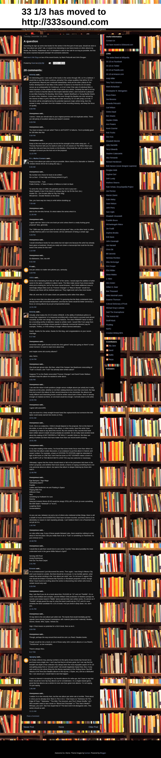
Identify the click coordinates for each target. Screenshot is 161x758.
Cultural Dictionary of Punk (116, 304)
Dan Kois (109, 137)
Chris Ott (109, 249)
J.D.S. (31, 278)
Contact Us (110, 41)
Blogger (103, 753)
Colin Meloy (110, 199)
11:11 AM (32, 711)
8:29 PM (32, 122)
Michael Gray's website (115, 308)
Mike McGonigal (112, 262)
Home (61, 727)
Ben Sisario (110, 116)
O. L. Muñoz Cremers (37, 158)
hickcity (32, 75)
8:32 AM (32, 262)
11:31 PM (33, 609)
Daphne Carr (111, 174)
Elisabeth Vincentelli (114, 216)
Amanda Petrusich (113, 103)
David (111, 350)
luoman (87, 753)
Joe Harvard (111, 245)
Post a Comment (33, 716)
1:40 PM (32, 525)
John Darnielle (112, 145)
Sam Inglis (110, 212)
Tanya (111, 359)
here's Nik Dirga (33, 57)
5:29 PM (32, 235)
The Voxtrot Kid (112, 316)
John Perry (110, 208)
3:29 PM (32, 273)
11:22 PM (33, 154)
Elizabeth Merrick (113, 141)
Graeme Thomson (113, 300)
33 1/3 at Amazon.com (115, 74)
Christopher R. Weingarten (116, 91)
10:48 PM (33, 541)
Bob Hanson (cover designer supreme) (121, 166)
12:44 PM (33, 359)
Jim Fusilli (110, 229)
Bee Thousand (112, 291)
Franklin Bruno (112, 220)
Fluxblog (109, 325)
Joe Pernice (111, 191)
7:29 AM (32, 203)
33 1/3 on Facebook (114, 62)
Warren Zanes (111, 195)
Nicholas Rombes (113, 258)
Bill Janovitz (111, 254)
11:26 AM (32, 214)
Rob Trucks (110, 133)
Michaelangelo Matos (114, 224)
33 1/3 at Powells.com (115, 70)
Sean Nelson (111, 204)
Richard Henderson (114, 162)
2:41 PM (32, 564)
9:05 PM (32, 380)
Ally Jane (112, 346)
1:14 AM (32, 251)
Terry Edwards (111, 149)
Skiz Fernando (112, 158)
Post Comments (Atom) (65, 734)
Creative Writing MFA (114, 333)
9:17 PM (32, 652)
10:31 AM (32, 441)
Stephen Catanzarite (114, 153)
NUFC (108, 329)
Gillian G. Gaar (112, 287)
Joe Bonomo (111, 99)
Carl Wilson (110, 108)
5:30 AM (32, 167)
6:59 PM (32, 109)
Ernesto (32, 568)
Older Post (93, 727)
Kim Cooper (111, 266)
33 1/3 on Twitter (112, 66)
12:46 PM (33, 473)
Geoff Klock (110, 320)
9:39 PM (32, 135)
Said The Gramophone (115, 312)
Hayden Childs (112, 120)
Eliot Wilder (110, 270)
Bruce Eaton (111, 95)
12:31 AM (32, 307)
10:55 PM (33, 400)
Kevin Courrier (111, 128)
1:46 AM (32, 689)
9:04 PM (32, 629)
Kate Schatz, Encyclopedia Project (119, 187)
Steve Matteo (111, 275)
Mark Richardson (113, 87)
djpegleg (32, 657)
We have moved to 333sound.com (119, 45)
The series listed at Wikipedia (117, 58)
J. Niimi (109, 279)
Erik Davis (110, 237)
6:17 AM (32, 337)
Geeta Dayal (111, 112)
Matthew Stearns (113, 183)
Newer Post (29, 727)
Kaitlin (111, 355)
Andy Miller (110, 78)
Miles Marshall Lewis (114, 295)
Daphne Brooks (112, 233)
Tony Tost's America (114, 82)
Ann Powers (111, 124)
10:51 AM (32, 418)
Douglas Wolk (111, 170)
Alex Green (110, 283)
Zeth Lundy (110, 179)
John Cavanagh (112, 241)
